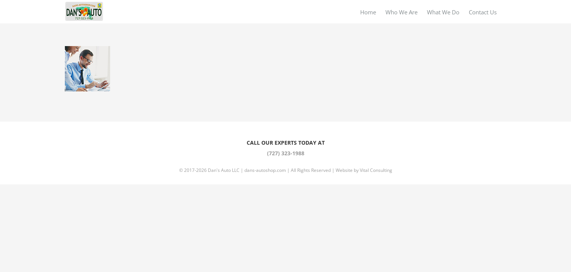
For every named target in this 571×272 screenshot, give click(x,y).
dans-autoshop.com (265, 170)
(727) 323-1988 (285, 153)
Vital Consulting (376, 170)
